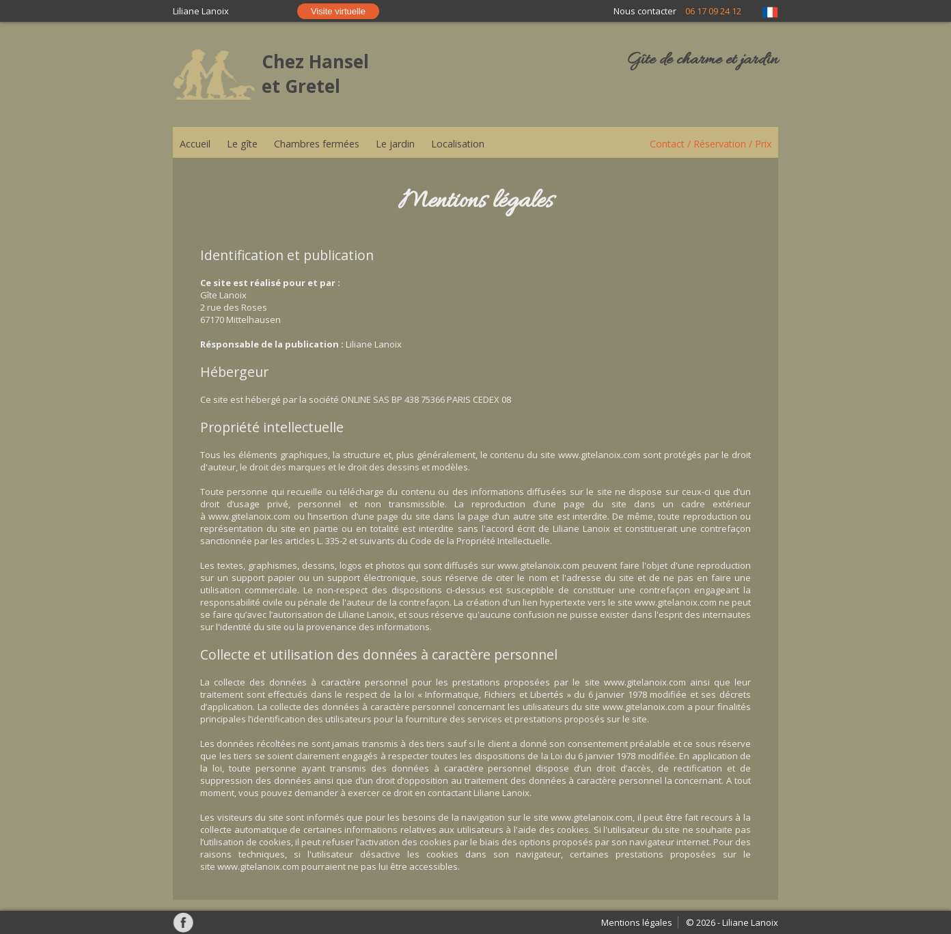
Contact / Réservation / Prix (710, 143)
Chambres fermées (316, 143)
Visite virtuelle (338, 11)
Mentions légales (636, 922)
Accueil (195, 143)
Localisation (457, 143)
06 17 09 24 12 (713, 11)
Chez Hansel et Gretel (315, 73)
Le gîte (242, 143)
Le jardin (395, 143)
